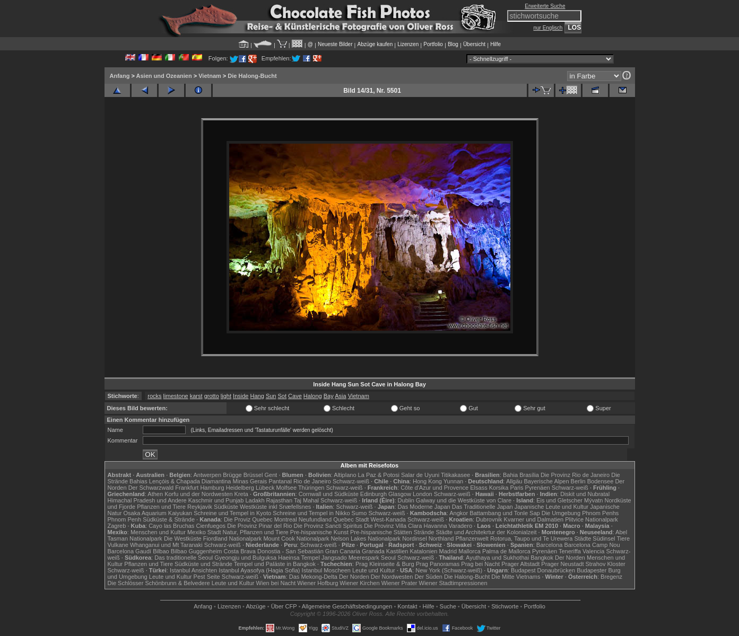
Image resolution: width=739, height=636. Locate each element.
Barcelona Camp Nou (592, 545)
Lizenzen (408, 44)
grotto (211, 396)
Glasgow (399, 494)
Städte (582, 538)
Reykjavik (199, 507)
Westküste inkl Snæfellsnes (275, 507)
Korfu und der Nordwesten (198, 494)
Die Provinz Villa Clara (393, 526)
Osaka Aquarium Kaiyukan (157, 513)
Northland (441, 538)
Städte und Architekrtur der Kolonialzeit (486, 532)
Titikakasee (455, 475)
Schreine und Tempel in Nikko (311, 513)
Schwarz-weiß (351, 481)
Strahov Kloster (605, 564)
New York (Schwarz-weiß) (448, 570)
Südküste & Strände (169, 519)
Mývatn (593, 500)
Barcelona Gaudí (130, 551)
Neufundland (315, 519)
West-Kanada (388, 519)
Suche (448, 606)
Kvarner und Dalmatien (534, 519)
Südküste (226, 507)
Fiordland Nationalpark (232, 538)
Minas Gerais (250, 481)
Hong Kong (427, 481)
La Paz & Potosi (378, 475)
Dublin (406, 500)
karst (196, 396)
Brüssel (253, 475)
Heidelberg (240, 487)
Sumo (359, 513)
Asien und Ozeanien (164, 76)
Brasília (529, 475)
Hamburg (212, 487)
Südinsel (604, 538)
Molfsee (286, 487)
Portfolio (433, 44)
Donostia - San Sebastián (290, 551)
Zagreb (117, 526)
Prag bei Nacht (480, 564)
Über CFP (284, 606)
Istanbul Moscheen (326, 570)
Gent (270, 475)
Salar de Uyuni (420, 475)
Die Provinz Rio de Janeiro (575, 475)
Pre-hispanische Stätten (381, 532)
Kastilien (397, 551)
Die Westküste (183, 538)
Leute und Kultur (373, 570)
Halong (312, 396)
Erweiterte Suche (545, 6)
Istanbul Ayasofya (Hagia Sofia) (259, 570)
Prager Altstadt (520, 564)
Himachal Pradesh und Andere (147, 500)
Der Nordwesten (392, 576)
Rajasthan (279, 500)
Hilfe (495, 44)
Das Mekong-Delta (313, 576)
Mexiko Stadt (204, 532)
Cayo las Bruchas (171, 526)
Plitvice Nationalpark (591, 519)
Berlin (578, 481)
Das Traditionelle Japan (482, 507)
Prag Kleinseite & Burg (384, 564)
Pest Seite (207, 576)
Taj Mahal (306, 500)
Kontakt (407, 606)
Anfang (120, 76)
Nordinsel (414, 538)
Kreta (241, 494)
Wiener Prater (399, 583)
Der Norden (570, 557)
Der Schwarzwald (151, 487)
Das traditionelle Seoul (183, 557)
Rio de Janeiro (312, 481)
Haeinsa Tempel (299, 557)
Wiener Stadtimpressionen (453, 583)
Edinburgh (373, 494)
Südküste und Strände (203, 564)
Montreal (285, 519)
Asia (340, 396)
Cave (295, 396)
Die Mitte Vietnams (515, 576)
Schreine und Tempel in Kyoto (232, 513)
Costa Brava (239, 551)
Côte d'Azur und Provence (434, 487)
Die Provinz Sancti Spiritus (328, 526)
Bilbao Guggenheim (196, 551)
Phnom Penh (125, 519)
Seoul (388, 557)
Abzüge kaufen (375, 44)
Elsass (478, 487)
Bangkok (542, 557)
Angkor (458, 513)
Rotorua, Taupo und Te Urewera (531, 538)
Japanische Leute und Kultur (551, 507)
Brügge (232, 475)
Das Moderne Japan (424, 507)
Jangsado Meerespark (350, 557)
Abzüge (255, 606)
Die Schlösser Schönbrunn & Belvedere (159, 583)
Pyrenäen (537, 487)
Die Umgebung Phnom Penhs (580, 513)
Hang (257, 396)
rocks (154, 396)
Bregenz (611, 576)
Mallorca (469, 551)
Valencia (593, 551)
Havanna (435, 526)
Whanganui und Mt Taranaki (166, 545)
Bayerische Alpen (546, 481)
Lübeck (265, 487)
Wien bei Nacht (276, 583)
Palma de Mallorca (506, 551)
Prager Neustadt (562, 564)
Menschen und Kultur (158, 532)
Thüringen (311, 487)
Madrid (448, 551)
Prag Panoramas (438, 564)
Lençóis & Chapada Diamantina (190, 481)
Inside (240, 396)
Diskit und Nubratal (585, 494)
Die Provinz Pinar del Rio (259, 526)
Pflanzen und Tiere (161, 507)
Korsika (499, 487)
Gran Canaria (342, 551)
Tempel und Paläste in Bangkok (275, 564)
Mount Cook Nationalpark (296, 538)
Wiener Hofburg (317, 583)
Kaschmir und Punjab (216, 500)
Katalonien (423, 551)
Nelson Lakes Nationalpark (366, 538)
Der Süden (428, 576)
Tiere (623, 538)
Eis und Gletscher (559, 500)
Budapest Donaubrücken (543, 570)
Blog (453, 44)
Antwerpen (208, 475)
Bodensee (600, 481)
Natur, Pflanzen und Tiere (256, 532)
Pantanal (279, 481)
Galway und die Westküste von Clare (463, 500)
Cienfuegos (210, 526)
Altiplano (345, 475)
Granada (373, 551)
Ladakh (254, 500)
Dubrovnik (489, 519)
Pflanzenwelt (471, 538)
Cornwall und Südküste (329, 494)
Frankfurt (186, 487)
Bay (329, 396)
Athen (155, 494)
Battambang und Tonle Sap (505, 513)
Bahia (510, 475)
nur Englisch (547, 28)
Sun (271, 396)
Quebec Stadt (351, 519)
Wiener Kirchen (359, 583)
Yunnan (453, 481)
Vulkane (118, 545)
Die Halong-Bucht (252, 76)
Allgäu (514, 481)
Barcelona (549, 545)
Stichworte (504, 606)
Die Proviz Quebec (248, 519)
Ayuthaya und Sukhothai (497, 557)
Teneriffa (570, 551)
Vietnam (209, 76)
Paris (516, 487)
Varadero (460, 526)
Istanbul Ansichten (193, 570)
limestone (175, 396)
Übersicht (474, 44)
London (422, 494)
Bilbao (161, 551)
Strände (424, 532)
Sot (282, 396)
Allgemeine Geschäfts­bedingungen (347, 606)
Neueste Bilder (335, 44)
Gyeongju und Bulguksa (245, 557)
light (226, 396)
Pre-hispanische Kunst (319, 532)
